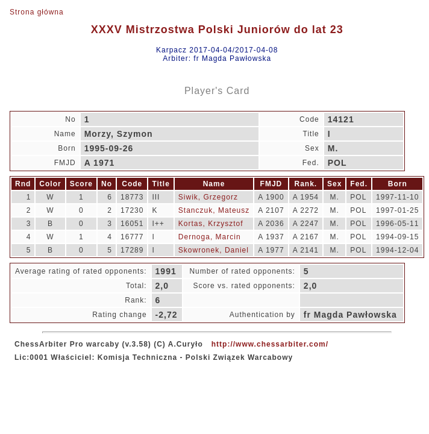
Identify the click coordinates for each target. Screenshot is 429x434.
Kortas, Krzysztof (210, 223)
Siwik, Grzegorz (208, 197)
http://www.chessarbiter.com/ (269, 344)
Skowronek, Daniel (213, 250)
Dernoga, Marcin (209, 237)
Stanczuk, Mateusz (213, 210)
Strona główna (37, 12)
